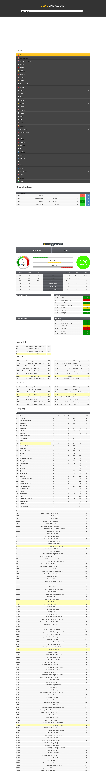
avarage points (53, 283)
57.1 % (76, 275)
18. (17, 461)
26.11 (56, 302)
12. (17, 446)
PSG (21, 443)
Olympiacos (24, 461)
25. (17, 478)
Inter (21, 441)
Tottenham (64, 302)
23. (17, 473)
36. (17, 506)
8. (17, 436)
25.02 (56, 308)
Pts (87, 415)
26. (17, 481)
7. (17, 433)
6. (17, 430)
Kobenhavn (23, 493)
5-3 (87, 302)
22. (17, 471)
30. (17, 491)
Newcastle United (66, 305)
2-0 (87, 313)
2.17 (86, 283)
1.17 (86, 289)
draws (53, 278)
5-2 (87, 310)
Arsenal (22, 418)
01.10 (56, 321)
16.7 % (85, 278)
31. (17, 493)
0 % (20, 275)
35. (17, 504)
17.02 (56, 331)
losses (53, 281)
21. (17, 468)
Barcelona (64, 321)
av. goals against (53, 289)
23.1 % (68, 278)
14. (17, 451)
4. (17, 425)
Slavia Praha (24, 501)
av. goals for (53, 286)
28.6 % (76, 278)
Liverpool (64, 313)
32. (17, 496)
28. (17, 486)
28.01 (56, 305)
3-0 (87, 333)
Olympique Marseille (26, 478)
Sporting (63, 328)
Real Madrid (24, 438)
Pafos (22, 481)
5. (17, 428)
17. (17, 458)
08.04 (56, 313)
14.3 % (76, 281)
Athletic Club (65, 326)
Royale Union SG (25, 483)
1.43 (77, 289)
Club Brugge (24, 463)
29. (17, 488)
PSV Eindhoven (25, 486)
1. (17, 418)
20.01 (56, 328)
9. (17, 438)
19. (17, 463)
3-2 (87, 331)
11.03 (56, 310)
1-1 (87, 305)
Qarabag (22, 471)
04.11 (56, 300)
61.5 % (68, 275)
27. (17, 483)
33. (17, 499)
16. (17, 456)
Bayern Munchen (66, 300)
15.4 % (68, 281)
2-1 (87, 321)
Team (21, 415)
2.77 (68, 286)
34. (17, 501)
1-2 (87, 300)
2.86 (77, 286)
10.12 (56, 326)
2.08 (68, 283)
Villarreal (23, 504)
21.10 (56, 323)
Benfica (22, 476)
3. (17, 423)
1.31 (68, 289)
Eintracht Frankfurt (26, 499)
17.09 (56, 297)
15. (17, 453)
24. (17, 476)
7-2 (87, 323)
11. (17, 443)
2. (17, 420)
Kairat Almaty (24, 506)
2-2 (87, 308)
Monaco (63, 308)
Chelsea (63, 310)
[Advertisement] (53, 222)
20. (17, 466)
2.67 (86, 286)
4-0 (87, 297)
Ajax (21, 496)
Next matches (21, 193)
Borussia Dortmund (26, 458)
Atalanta (63, 297)
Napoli (22, 491)
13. (17, 448)
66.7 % (85, 275)
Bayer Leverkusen (66, 323)
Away (38, 272)
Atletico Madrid (25, 451)
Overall (20, 272)
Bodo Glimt (23, 473)
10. (17, 441)
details (87, 195)
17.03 (56, 333)
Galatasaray (24, 466)
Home (29, 272)
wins (53, 275)
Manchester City (25, 436)
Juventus (23, 448)
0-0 (87, 326)
